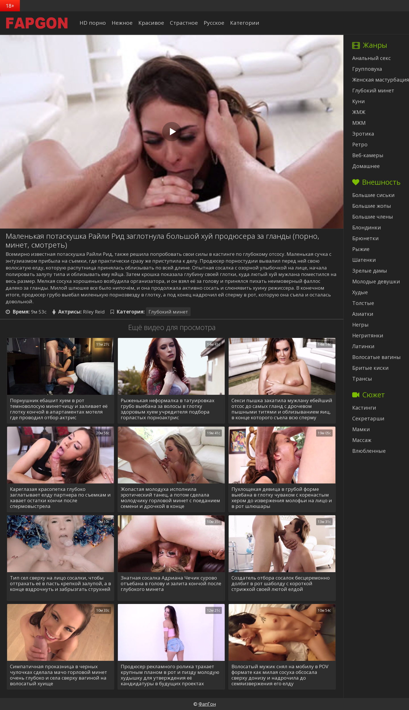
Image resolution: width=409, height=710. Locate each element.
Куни (358, 101)
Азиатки (362, 313)
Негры (360, 324)
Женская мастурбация (380, 79)
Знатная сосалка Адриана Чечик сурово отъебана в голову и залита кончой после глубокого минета (171, 583)
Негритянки (367, 335)
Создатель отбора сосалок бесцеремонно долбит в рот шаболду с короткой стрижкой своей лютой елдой (280, 583)
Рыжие (361, 249)
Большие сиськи (373, 195)
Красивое (151, 22)
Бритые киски (370, 367)
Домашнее (366, 166)
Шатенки (364, 259)
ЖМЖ (358, 112)
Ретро (360, 144)
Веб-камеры (367, 155)
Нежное (122, 22)
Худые (360, 292)
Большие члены (372, 216)
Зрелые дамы (369, 270)
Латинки (363, 346)
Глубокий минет (168, 311)
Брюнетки (365, 238)
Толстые (363, 303)
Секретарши (368, 418)
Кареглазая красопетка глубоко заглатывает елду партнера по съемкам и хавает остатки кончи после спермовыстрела (60, 497)
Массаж (361, 440)
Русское (214, 22)
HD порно (93, 22)
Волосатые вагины (376, 357)
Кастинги (364, 407)
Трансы (362, 378)
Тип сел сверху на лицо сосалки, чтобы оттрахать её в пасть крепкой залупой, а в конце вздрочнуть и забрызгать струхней (60, 583)
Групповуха (367, 68)
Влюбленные (369, 450)
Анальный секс (371, 58)
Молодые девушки (376, 281)
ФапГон (207, 704)
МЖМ (359, 122)
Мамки (361, 429)
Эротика (363, 133)
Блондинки (366, 227)
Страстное (184, 22)
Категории (244, 22)
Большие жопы (371, 205)
